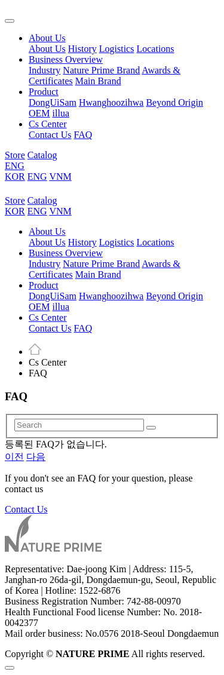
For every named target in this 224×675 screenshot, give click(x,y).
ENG (14, 166)
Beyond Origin (174, 102)
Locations (155, 49)
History (82, 49)
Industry (44, 70)
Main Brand (98, 81)
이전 (14, 457)
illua (61, 113)
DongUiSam (52, 102)
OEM (39, 113)
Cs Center (48, 124)
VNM (60, 176)
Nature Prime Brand (101, 70)
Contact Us (50, 135)
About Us (47, 38)
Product (44, 92)
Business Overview (66, 59)
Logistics (116, 49)
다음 (35, 457)
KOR (15, 176)
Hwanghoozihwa (111, 102)
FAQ (83, 135)
